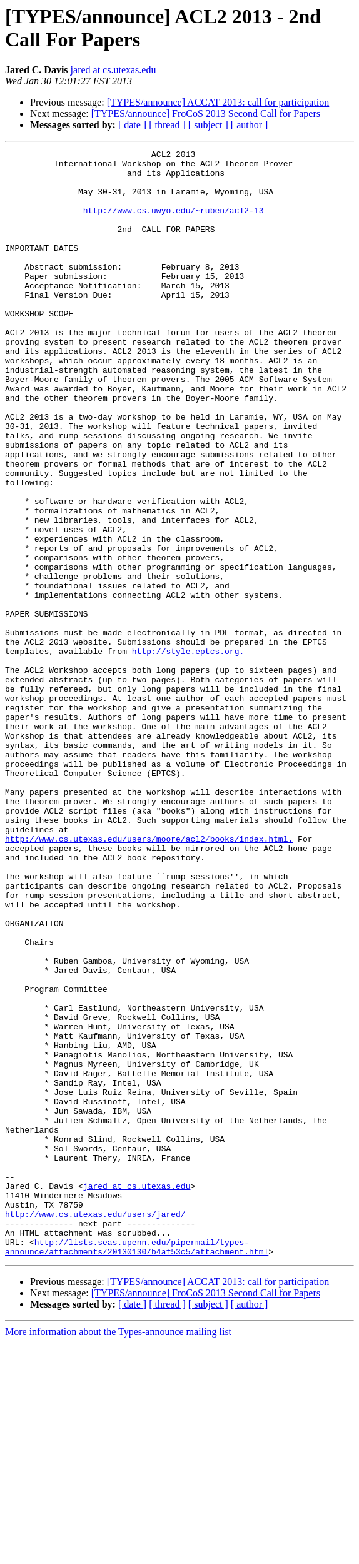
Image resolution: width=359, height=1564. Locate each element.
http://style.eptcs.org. (188, 752)
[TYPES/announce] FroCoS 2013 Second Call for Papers (205, 113)
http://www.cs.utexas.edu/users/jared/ (95, 1427)
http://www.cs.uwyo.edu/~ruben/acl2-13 (173, 223)
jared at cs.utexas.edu (113, 69)
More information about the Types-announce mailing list (118, 1553)
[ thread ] (167, 124)
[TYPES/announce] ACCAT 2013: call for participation (218, 102)
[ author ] (249, 124)
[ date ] (132, 124)
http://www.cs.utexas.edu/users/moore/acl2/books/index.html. (149, 977)
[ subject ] (208, 124)
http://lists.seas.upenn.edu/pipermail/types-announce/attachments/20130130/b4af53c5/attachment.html (136, 1467)
